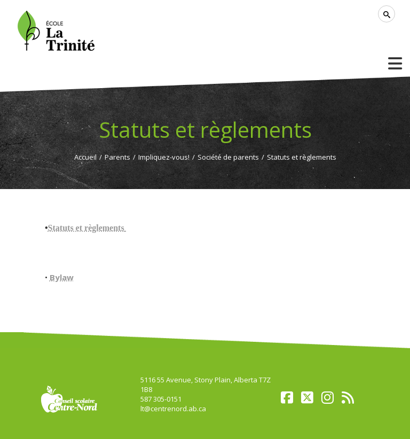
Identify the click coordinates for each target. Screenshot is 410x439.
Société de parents (228, 157)
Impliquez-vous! (164, 157)
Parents (117, 157)
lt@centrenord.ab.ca (173, 408)
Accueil (85, 157)
